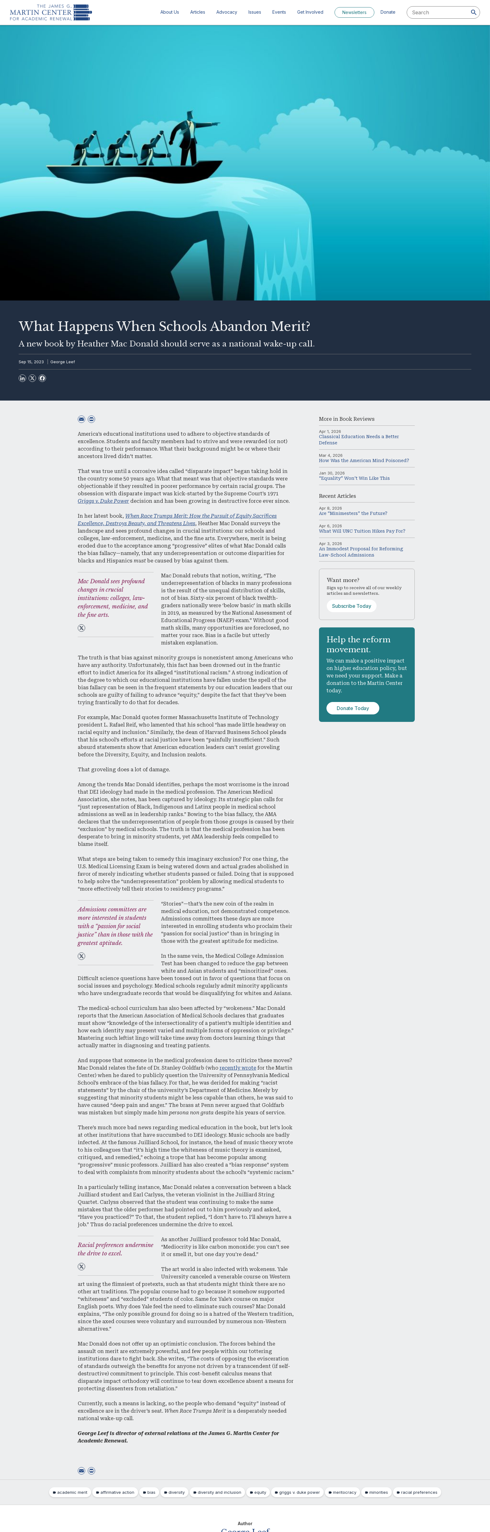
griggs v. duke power (299, 1492)
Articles (197, 12)
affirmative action (117, 1492)
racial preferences (419, 1492)
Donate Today (353, 708)
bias (151, 1492)
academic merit (72, 1492)
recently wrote (238, 1068)
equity (260, 1492)
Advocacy (226, 12)
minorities (378, 1492)
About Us (169, 12)
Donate (388, 12)
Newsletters (354, 12)
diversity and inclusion (219, 1492)
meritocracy (344, 1492)
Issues (254, 12)
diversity (177, 1492)
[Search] (474, 12)
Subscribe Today (351, 606)
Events (279, 12)
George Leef (62, 361)
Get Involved (310, 12)
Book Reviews (357, 419)
